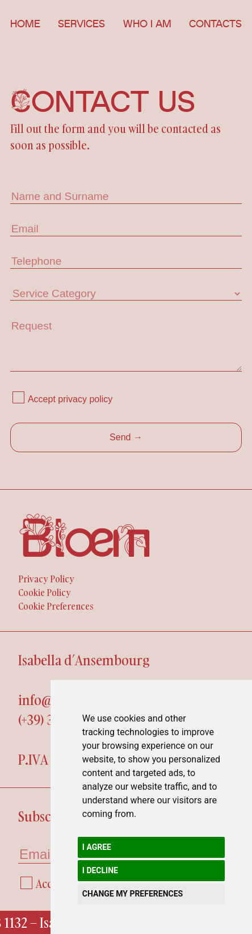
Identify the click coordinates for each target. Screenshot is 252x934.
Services (81, 24)
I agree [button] (96, 847)
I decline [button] (100, 870)
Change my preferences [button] (132, 893)
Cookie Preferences (56, 606)
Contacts (215, 24)
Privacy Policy (46, 579)
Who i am (147, 24)
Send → (126, 437)
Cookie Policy (44, 592)
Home (25, 24)
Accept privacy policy (70, 399)
